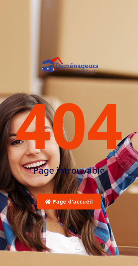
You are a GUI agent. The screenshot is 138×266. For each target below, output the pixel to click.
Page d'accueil (69, 201)
